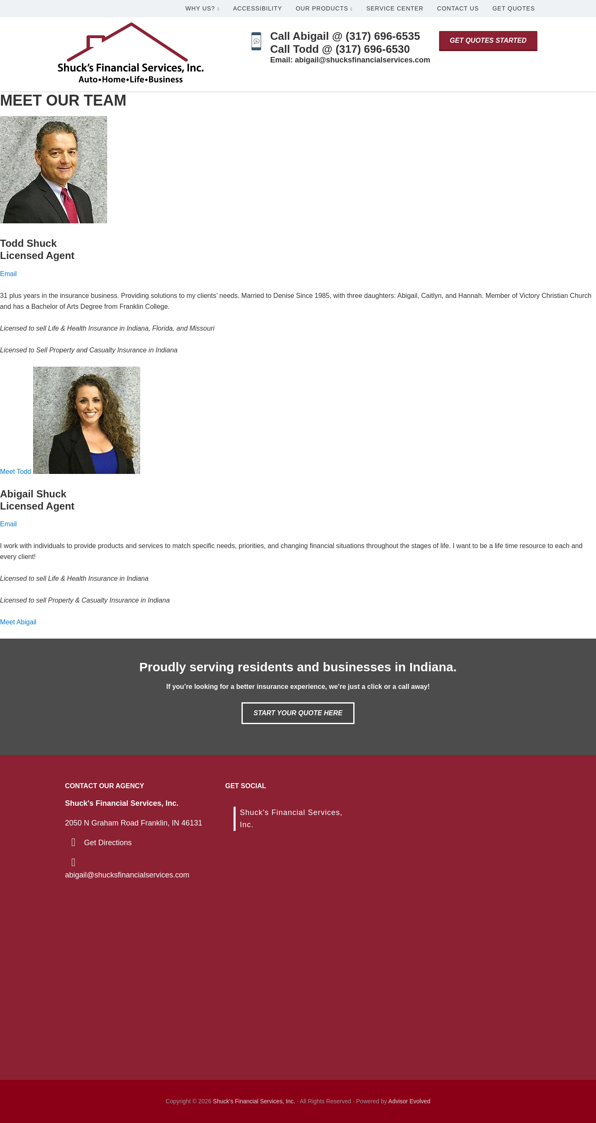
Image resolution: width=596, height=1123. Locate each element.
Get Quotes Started (488, 40)
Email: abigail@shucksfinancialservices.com (350, 60)
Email (8, 273)
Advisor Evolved (409, 1101)
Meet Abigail (18, 622)
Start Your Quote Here (298, 713)
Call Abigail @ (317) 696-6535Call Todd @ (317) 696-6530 (345, 42)
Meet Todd (16, 471)
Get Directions (108, 842)
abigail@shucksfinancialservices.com (127, 875)
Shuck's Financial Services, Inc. (254, 1101)
